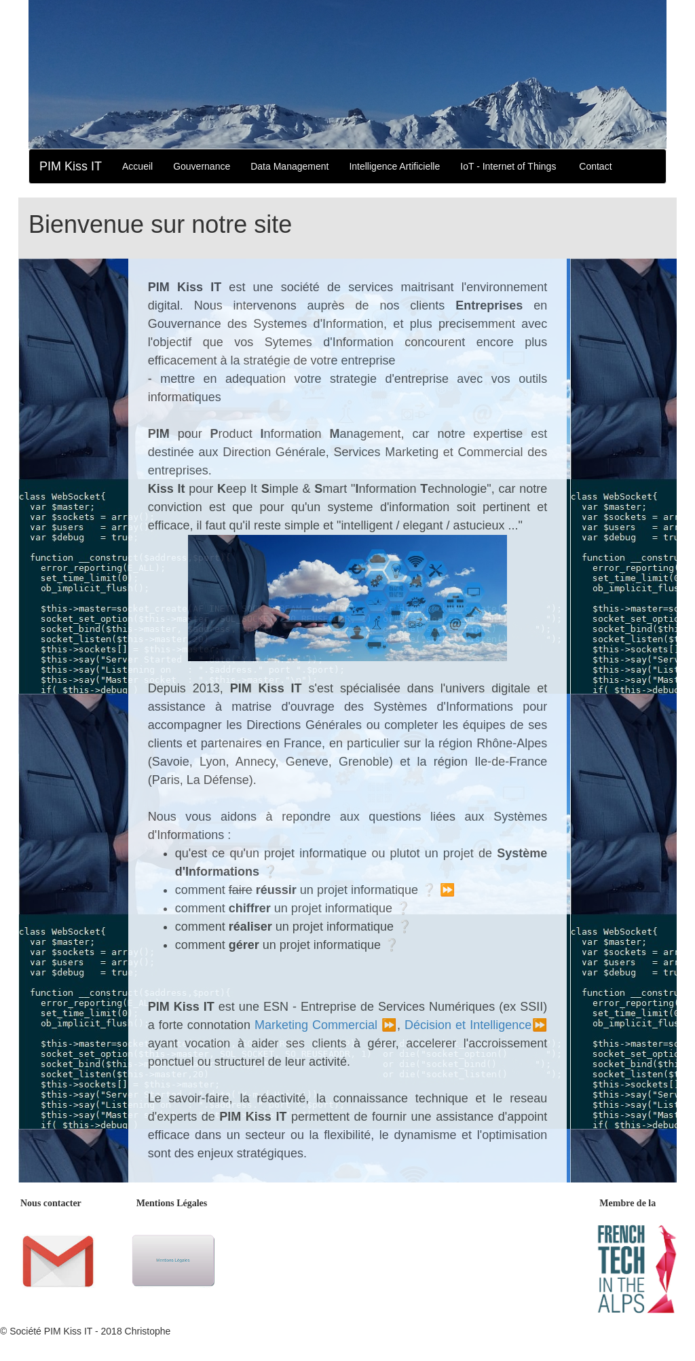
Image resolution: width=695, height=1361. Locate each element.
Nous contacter (50, 1203)
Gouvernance (201, 166)
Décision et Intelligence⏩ (476, 1025)
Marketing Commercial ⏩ (326, 1025)
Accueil (137, 166)
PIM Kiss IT (70, 166)
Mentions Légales (172, 1203)
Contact (595, 166)
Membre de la (627, 1203)
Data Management (289, 166)
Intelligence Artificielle (394, 166)
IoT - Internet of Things (508, 166)
